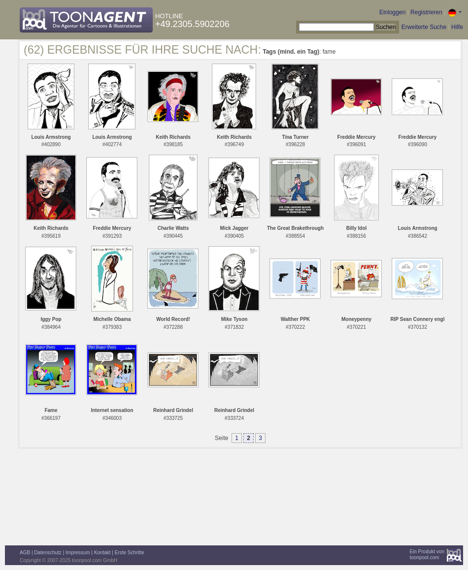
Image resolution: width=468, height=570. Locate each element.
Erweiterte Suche (423, 27)
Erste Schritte (129, 552)
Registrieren (426, 12)
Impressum (78, 552)
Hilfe (457, 27)
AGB (25, 552)
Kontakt (102, 552)
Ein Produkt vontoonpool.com (426, 554)
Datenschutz (48, 552)
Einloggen (392, 12)
